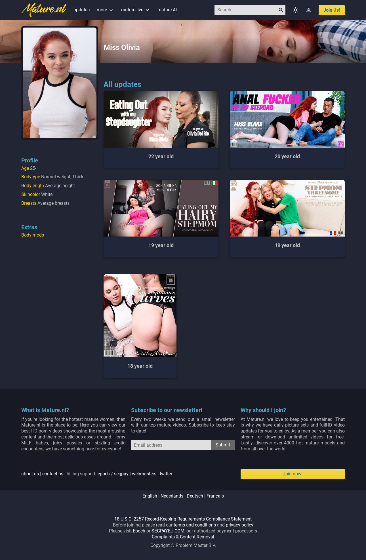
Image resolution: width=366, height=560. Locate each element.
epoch (104, 474)
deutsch (195, 496)
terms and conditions (195, 525)
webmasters (144, 474)
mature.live (135, 9)
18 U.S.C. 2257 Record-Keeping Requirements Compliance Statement (183, 519)
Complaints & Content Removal (183, 537)
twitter (166, 474)
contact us (52, 474)
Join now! (292, 474)
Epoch (139, 531)
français (215, 496)
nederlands (172, 496)
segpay (121, 474)
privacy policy (239, 525)
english (149, 496)
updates (81, 9)
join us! (331, 10)
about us (30, 474)
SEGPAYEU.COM (168, 531)
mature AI (167, 9)
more (105, 9)
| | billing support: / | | (96, 474)
